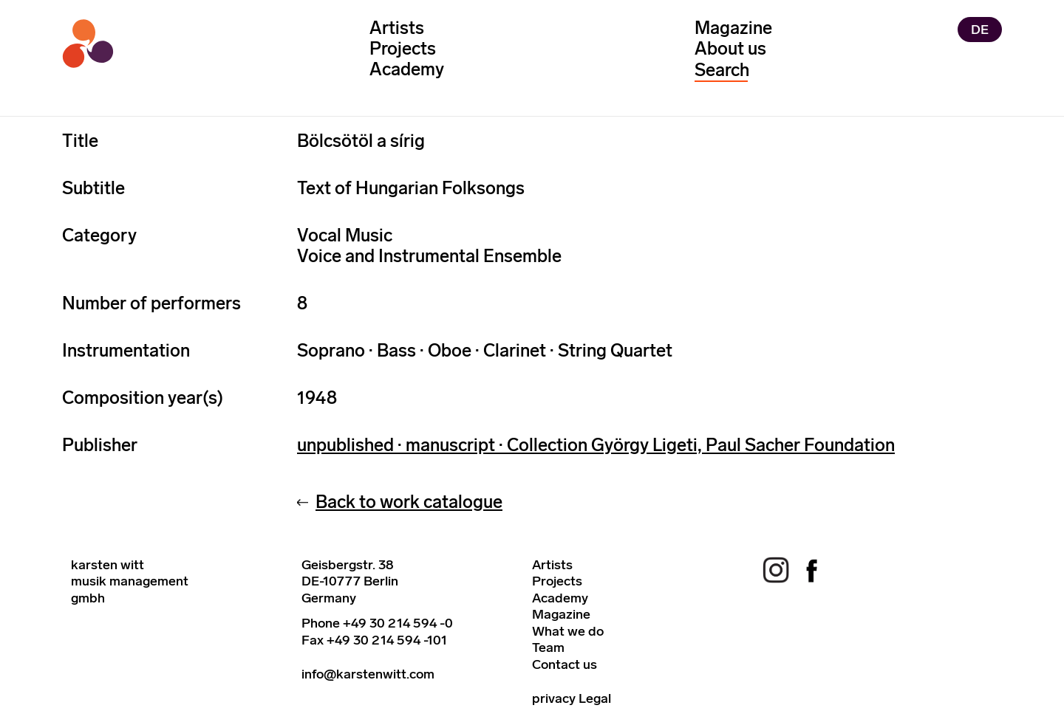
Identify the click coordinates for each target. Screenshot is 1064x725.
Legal (595, 698)
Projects (402, 48)
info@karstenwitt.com (367, 674)
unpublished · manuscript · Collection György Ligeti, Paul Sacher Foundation (596, 445)
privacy (554, 698)
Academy (406, 69)
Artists (396, 27)
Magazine (733, 27)
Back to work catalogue (409, 501)
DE (980, 29)
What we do (568, 631)
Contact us (564, 664)
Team (548, 647)
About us (730, 48)
